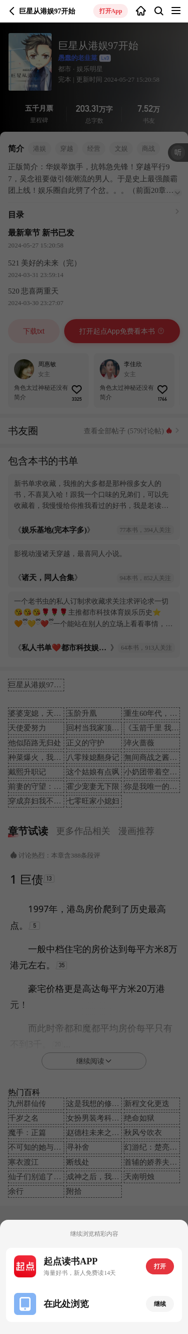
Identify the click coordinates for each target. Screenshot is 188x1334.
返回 (12, 11)
